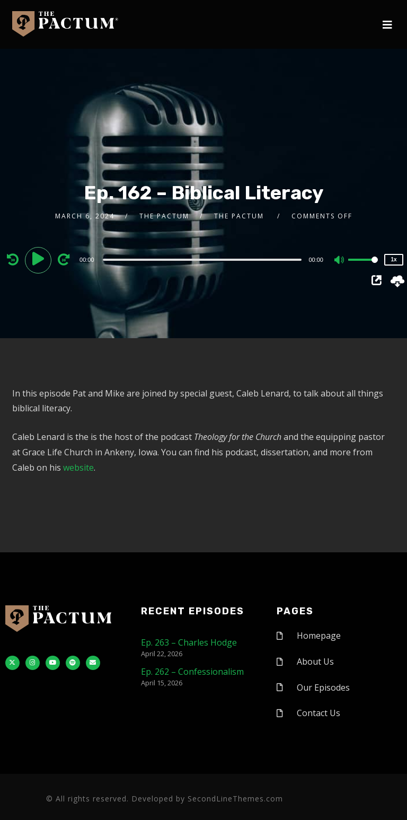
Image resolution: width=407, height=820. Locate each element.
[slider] (202, 260)
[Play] (39, 259)
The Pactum (164, 216)
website (78, 467)
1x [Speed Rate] (393, 259)
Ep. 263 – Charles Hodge (189, 642)
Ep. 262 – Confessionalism (192, 671)
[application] (203, 259)
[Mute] (339, 260)
